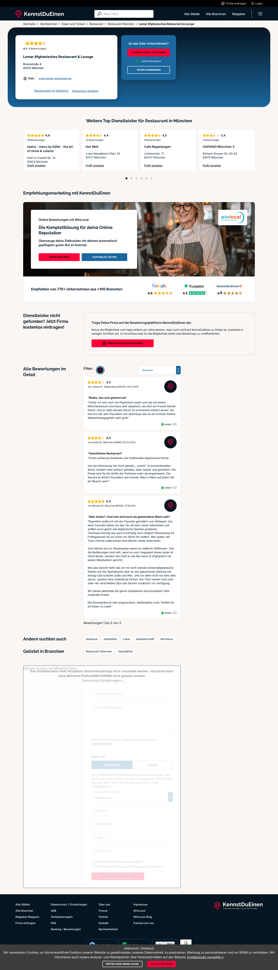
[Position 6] (152, 178)
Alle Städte (192, 14)
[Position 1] (126, 178)
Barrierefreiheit (108, 929)
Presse (103, 910)
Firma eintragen (25, 923)
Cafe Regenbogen (157, 147)
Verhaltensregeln (62, 916)
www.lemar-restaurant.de (55, 78)
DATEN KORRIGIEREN (149, 69)
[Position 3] (136, 178)
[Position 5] (146, 178)
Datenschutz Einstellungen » (102, 680)
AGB (53, 910)
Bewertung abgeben (85, 91)
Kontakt (103, 923)
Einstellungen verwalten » (205, 957)
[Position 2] (131, 178)
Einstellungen (78, 904)
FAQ (53, 923)
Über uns (104, 904)
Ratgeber (238, 14)
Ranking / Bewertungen (66, 929)
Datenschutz (59, 904)
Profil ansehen (51, 165)
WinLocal (139, 910)
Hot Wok (92, 147)
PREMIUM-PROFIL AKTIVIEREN (148, 52)
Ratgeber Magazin (27, 916)
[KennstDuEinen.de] (39, 14)
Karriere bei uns (143, 923)
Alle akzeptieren (161, 963)
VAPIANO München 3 (218, 147)
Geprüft (168, 424)
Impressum (140, 904)
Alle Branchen (216, 14)
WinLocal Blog (142, 916)
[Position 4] (141, 178)
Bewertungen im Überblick (51, 90)
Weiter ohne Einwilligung (122, 963)
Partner (103, 916)
